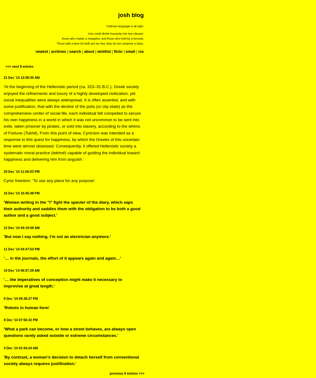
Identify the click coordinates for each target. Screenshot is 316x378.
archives (58, 51)
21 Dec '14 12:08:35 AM (22, 77)
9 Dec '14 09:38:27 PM (21, 298)
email (130, 51)
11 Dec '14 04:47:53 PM (22, 249)
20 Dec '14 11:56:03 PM (22, 171)
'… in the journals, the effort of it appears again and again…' (62, 258)
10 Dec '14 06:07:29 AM (22, 270)
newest (41, 51)
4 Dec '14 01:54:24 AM (21, 348)
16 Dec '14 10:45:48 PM (22, 193)
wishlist (104, 51)
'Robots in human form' (27, 307)
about (89, 51)
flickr (118, 51)
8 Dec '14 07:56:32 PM (21, 320)
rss (141, 51)
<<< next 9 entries (19, 66)
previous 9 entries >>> (127, 373)
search (75, 51)
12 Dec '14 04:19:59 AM (22, 228)
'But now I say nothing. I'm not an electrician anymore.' (57, 236)
